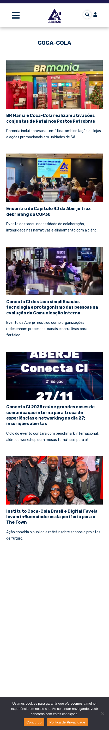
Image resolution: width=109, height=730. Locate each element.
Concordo (33, 722)
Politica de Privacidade (67, 722)
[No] (102, 713)
